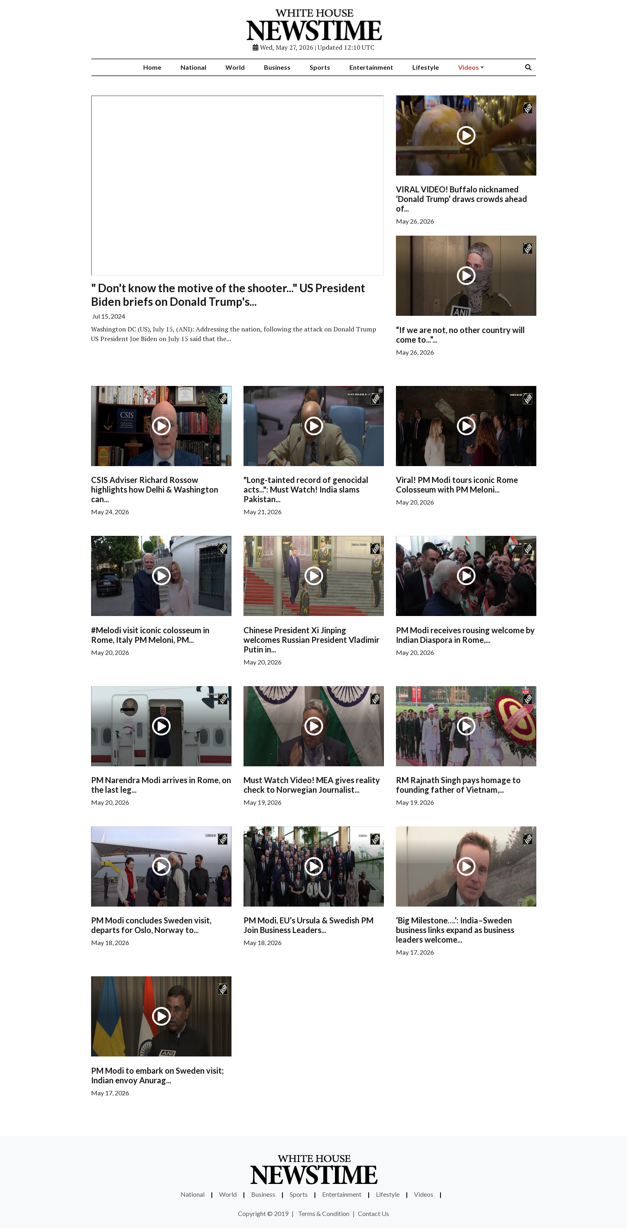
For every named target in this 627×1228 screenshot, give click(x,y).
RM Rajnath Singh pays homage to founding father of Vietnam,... (458, 784)
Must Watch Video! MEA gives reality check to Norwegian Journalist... (311, 784)
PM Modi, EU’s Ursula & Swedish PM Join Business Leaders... (308, 925)
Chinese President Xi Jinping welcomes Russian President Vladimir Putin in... (311, 639)
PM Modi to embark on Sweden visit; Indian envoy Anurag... (157, 1075)
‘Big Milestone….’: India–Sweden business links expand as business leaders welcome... (455, 929)
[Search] (534, 67)
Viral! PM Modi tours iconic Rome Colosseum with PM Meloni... (457, 484)
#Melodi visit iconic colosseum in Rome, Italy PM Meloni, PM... (150, 634)
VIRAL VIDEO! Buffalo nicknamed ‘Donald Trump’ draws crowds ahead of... (461, 198)
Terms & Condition (323, 1213)
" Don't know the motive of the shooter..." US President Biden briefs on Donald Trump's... (228, 294)
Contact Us (373, 1213)
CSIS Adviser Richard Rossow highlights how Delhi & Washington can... (154, 489)
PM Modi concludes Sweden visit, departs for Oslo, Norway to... (151, 925)
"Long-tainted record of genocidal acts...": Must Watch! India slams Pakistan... (305, 489)
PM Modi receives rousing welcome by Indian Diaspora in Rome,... (465, 634)
